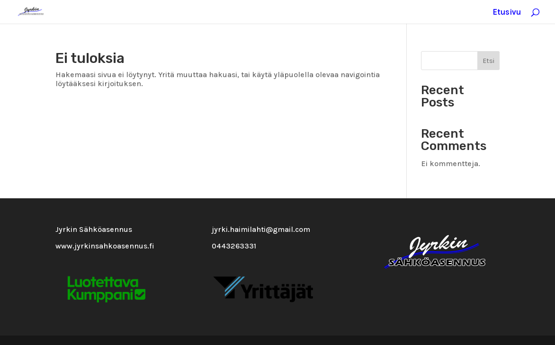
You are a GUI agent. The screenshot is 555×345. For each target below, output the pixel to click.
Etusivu (506, 13)
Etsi (488, 61)
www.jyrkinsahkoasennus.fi (104, 245)
